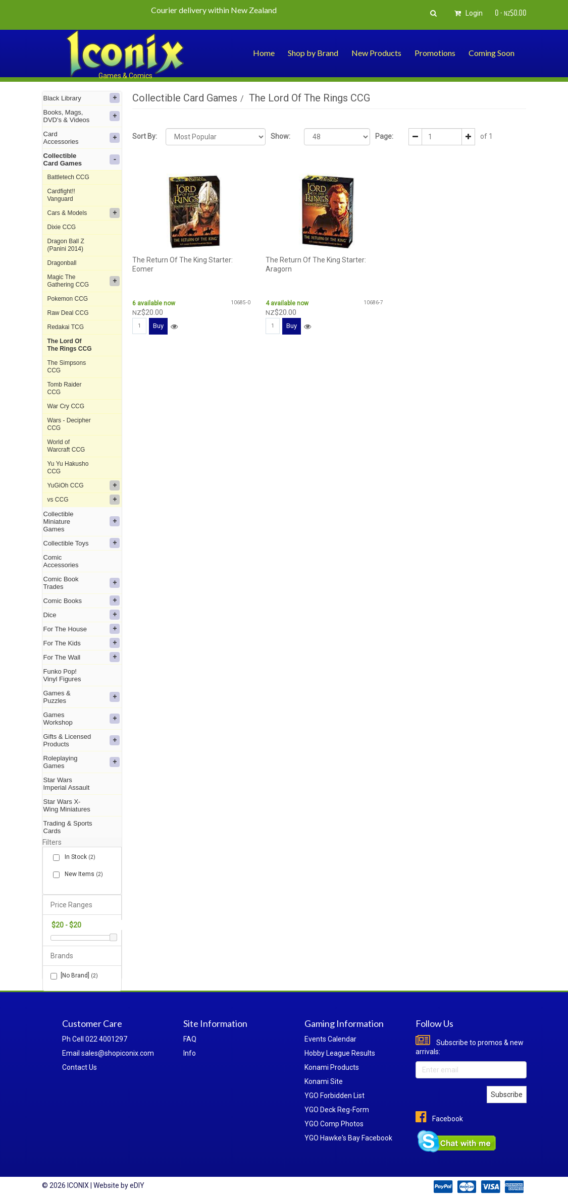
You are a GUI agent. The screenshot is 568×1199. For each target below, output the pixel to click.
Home (264, 53)
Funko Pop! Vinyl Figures (62, 675)
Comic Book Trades (81, 582)
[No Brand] (74, 975)
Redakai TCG (65, 327)
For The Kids (81, 643)
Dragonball (62, 262)
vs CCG (83, 500)
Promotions (435, 53)
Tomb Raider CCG (64, 388)
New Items (82, 874)
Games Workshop (81, 718)
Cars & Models (83, 213)
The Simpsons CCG (66, 366)
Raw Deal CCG (68, 312)
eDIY (137, 1185)
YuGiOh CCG (83, 485)
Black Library (81, 98)
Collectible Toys (81, 543)
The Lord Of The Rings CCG (69, 345)
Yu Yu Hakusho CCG (68, 467)
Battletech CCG (68, 177)
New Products (376, 53)
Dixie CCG (61, 227)
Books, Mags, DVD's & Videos (81, 116)
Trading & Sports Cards (67, 827)
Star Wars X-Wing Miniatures (66, 805)
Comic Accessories (61, 561)
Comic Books (81, 600)
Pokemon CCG (67, 298)
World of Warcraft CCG (66, 446)
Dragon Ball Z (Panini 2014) (65, 245)
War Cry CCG (66, 406)
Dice (81, 615)
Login (467, 13)
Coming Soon (491, 53)
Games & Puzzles (81, 696)
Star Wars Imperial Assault (66, 783)
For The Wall (81, 657)
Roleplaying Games (81, 762)
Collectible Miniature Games (81, 521)
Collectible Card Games (81, 159)
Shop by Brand (313, 53)
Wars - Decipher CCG (69, 424)
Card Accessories (81, 137)
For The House (81, 629)
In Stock (78, 857)
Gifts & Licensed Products (81, 740)
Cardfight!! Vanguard (61, 195)
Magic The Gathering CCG (83, 281)
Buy (158, 326)
